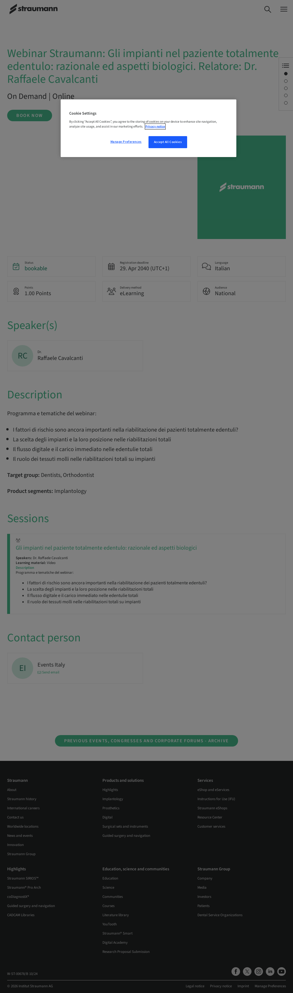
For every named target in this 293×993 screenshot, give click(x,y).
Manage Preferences (126, 141)
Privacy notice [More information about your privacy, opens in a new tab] (155, 126)
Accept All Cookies (168, 142)
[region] (148, 128)
